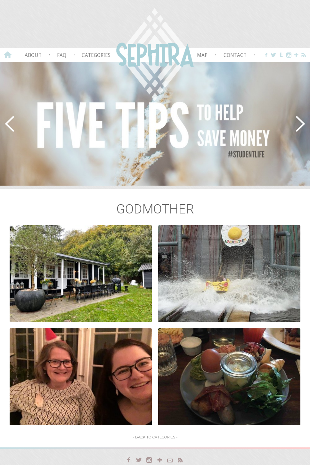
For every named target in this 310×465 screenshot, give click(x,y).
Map (202, 55)
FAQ (61, 55)
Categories (96, 55)
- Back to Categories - (155, 437)
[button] (9, 123)
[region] (155, 124)
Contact (235, 55)
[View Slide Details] (155, 124)
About (33, 55)
